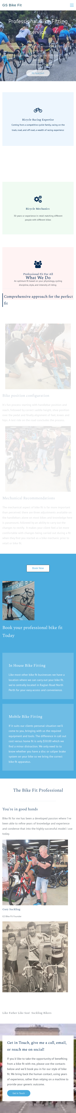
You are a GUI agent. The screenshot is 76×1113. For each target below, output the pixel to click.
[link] (35, 924)
